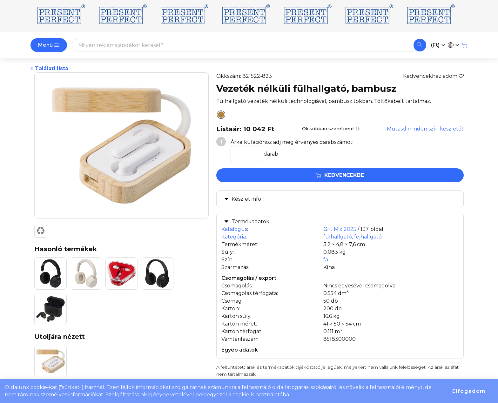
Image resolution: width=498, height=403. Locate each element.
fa (325, 260)
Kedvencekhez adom (433, 76)
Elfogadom (469, 391)
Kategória (233, 237)
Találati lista (49, 68)
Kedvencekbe (340, 175)
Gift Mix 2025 (339, 229)
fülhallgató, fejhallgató (352, 237)
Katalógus (234, 229)
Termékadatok (250, 221)
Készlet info (246, 199)
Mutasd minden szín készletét (425, 129)
